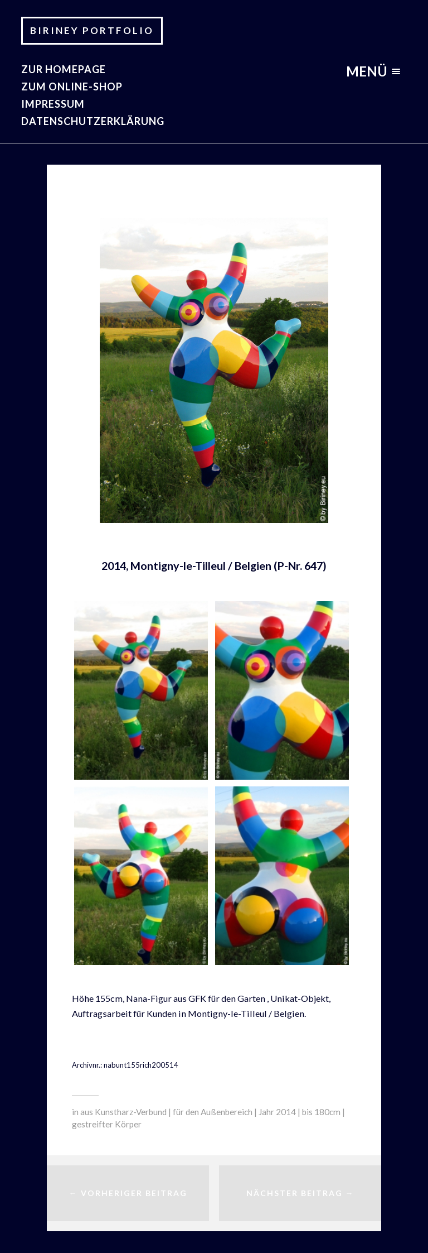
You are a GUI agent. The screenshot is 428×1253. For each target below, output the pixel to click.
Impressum (53, 104)
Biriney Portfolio (92, 30)
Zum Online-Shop (72, 86)
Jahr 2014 (277, 1112)
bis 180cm (321, 1112)
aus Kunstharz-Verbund (123, 1112)
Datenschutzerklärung (92, 121)
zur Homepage (63, 69)
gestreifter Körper (107, 1124)
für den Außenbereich (212, 1112)
